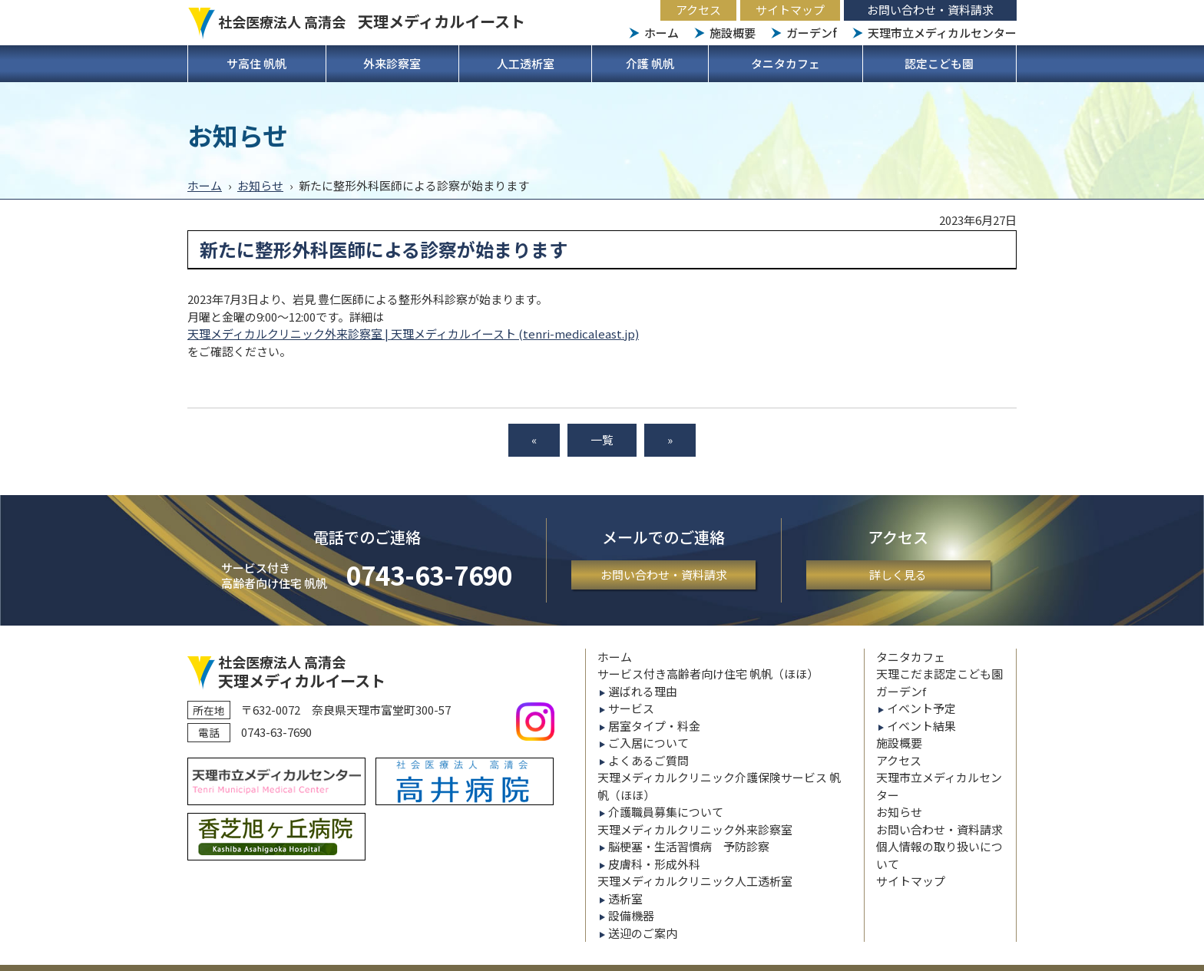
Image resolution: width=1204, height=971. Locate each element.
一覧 (602, 439)
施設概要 (733, 33)
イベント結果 (921, 726)
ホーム (661, 33)
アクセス (698, 10)
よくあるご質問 (648, 760)
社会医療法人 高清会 (371, 21)
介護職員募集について (665, 812)
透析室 (625, 898)
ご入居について (648, 743)
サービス (631, 708)
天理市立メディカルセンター (942, 33)
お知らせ (260, 185)
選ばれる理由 (642, 691)
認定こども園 (939, 63)
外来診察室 (392, 63)
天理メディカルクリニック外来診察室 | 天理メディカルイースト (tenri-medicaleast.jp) (413, 333)
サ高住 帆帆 (256, 63)
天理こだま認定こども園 (939, 673)
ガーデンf (811, 33)
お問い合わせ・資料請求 (930, 10)
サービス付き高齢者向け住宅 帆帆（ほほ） (708, 673)
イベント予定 (921, 708)
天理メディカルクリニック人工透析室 (694, 881)
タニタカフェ (785, 63)
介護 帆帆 (650, 63)
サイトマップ (790, 10)
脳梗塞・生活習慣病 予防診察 (688, 846)
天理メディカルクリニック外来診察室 (694, 829)
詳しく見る (898, 574)
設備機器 (631, 915)
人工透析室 (525, 63)
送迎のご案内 (642, 933)
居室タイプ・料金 (654, 726)
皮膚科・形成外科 (654, 864)
